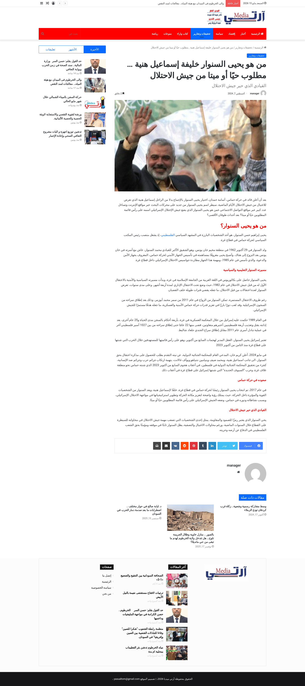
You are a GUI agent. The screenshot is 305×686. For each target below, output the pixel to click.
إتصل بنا (106, 575)
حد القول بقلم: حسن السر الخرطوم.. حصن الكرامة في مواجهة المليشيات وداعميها (141, 614)
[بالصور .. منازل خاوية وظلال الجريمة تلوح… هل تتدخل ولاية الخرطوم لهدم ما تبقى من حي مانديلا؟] (190, 518)
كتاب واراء (182, 33)
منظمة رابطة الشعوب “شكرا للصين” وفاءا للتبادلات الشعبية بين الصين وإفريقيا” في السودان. (142, 633)
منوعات (167, 33)
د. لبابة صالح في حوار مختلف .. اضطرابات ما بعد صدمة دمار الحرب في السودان (139, 510)
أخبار (243, 33)
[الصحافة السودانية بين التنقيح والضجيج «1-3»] (177, 581)
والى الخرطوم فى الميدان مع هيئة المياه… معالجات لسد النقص (191, 3)
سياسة (219, 33)
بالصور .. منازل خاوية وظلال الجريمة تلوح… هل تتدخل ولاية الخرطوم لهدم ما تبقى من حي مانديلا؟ (192, 538)
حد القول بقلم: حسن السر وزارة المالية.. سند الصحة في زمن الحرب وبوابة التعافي (62, 65)
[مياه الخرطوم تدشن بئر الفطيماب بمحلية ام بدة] (177, 653)
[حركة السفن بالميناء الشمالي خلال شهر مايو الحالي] (95, 102)
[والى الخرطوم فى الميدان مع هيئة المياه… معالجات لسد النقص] (95, 85)
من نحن (106, 593)
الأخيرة (94, 49)
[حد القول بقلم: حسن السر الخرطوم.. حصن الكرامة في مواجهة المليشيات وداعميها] (177, 615)
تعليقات (50, 49)
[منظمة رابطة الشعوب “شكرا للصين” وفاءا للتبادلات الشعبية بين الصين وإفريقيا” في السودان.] (177, 634)
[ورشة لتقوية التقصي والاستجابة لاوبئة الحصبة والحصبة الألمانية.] (95, 119)
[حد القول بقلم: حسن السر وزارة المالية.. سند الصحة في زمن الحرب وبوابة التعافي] (95, 66)
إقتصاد (231, 33)
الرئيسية (257, 33)
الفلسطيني (168, 235)
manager (254, 93)
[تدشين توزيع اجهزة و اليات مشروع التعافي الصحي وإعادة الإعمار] (95, 137)
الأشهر (73, 49)
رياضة (155, 33)
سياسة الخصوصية (101, 587)
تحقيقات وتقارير (201, 33)
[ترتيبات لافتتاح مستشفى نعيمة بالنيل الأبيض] (177, 598)
